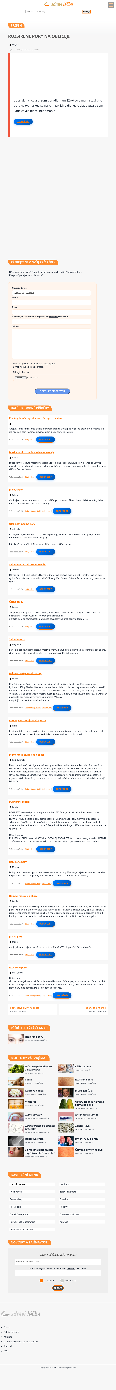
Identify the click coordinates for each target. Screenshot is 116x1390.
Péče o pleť (16, 1191)
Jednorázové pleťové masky (25, 673)
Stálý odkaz (29, 439)
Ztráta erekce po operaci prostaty (40, 1127)
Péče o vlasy (16, 1199)
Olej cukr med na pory (22, 523)
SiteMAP (8, 1346)
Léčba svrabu (83, 1066)
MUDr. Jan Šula (84, 1090)
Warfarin (30, 1101)
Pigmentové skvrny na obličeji (27, 754)
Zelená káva (82, 1125)
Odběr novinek (11, 1332)
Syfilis (28, 1079)
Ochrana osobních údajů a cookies (21, 1341)
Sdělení (15, 326)
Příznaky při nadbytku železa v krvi (38, 1068)
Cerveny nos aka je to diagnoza (27, 720)
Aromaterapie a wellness (22, 1229)
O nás (7, 1327)
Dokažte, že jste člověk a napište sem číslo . (40, 316)
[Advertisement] (59, 72)
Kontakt (64, 1221)
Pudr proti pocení (19, 801)
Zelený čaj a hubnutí (96, 1007)
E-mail (15, 307)
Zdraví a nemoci (68, 1191)
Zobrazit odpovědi (32, 511)
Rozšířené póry (18, 861)
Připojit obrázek (21, 372)
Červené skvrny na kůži (89, 1149)
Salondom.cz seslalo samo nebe (27, 564)
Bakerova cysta (34, 1138)
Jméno (15, 297)
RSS (6, 1351)
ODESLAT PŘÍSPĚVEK (52, 391)
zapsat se (49, 1280)
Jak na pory (15, 936)
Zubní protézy (33, 1114)
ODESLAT (58, 1288)
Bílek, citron (16, 489)
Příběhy (63, 1206)
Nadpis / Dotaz (19, 287)
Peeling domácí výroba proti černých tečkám (35, 418)
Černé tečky (16, 601)
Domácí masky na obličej (23, 896)
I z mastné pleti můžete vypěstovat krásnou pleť (40, 1151)
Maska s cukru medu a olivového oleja (31, 452)
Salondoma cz (17, 639)
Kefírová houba (34, 1090)
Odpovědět (23, 122)
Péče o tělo (15, 1206)
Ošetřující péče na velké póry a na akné (89, 1103)
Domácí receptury (19, 1214)
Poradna (64, 1199)
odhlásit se (70, 1280)
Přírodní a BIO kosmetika (22, 1221)
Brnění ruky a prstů (87, 1138)
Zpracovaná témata (69, 1214)
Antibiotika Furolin (86, 1114)
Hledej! (86, 11)
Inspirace (64, 1184)
